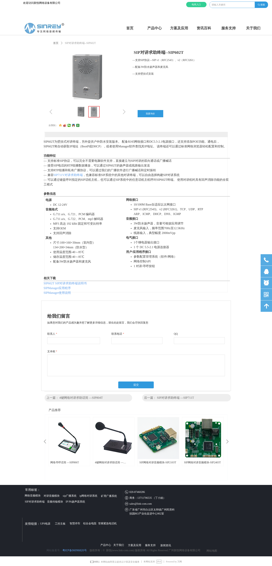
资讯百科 (204, 28)
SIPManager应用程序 (57, 288)
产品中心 (154, 28)
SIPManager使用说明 (57, 292)
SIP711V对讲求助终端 (68, 175)
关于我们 (253, 28)
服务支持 (228, 28)
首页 (129, 28)
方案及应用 (179, 28)
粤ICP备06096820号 (74, 550)
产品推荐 (55, 410)
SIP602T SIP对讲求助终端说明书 (65, 283)
